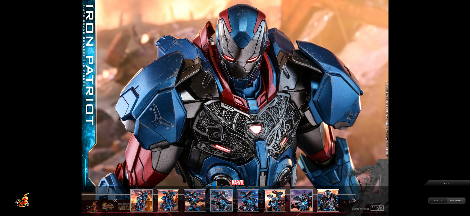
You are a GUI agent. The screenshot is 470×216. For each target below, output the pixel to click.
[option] (235, 108)
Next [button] (354, 200)
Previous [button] (115, 200)
